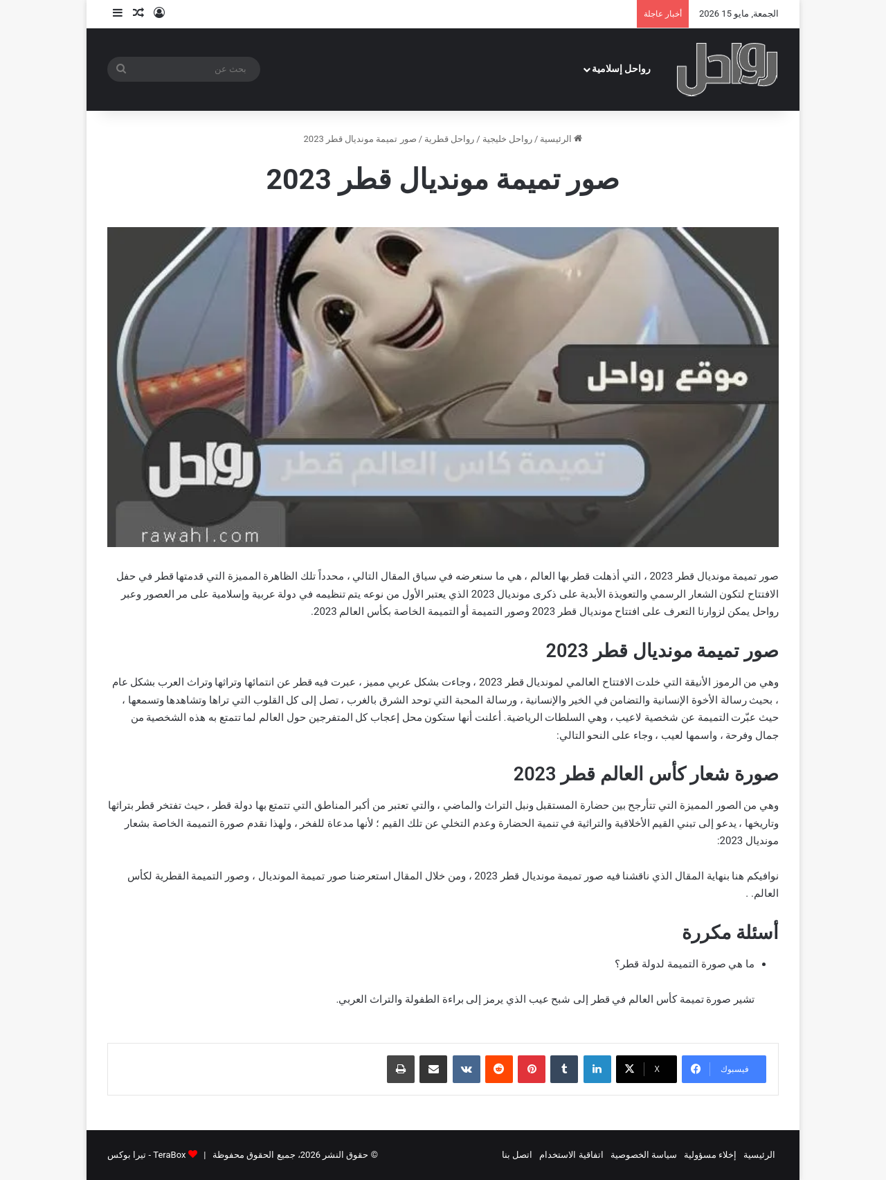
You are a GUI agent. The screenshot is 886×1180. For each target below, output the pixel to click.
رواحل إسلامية (621, 69)
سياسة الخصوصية (644, 1155)
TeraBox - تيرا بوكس (146, 1155)
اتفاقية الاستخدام (571, 1155)
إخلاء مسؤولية (710, 1155)
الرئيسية (561, 139)
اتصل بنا (517, 1155)
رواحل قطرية (449, 139)
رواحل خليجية (507, 139)
